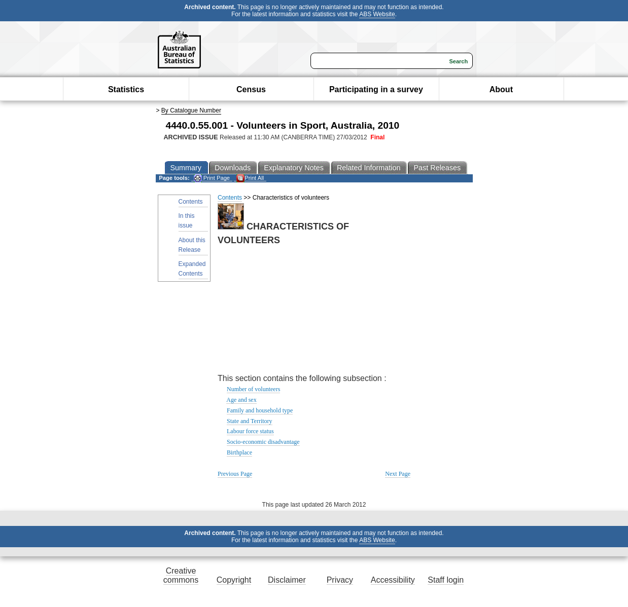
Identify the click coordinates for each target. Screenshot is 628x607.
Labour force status (250, 431)
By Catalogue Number (191, 110)
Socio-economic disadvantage (263, 441)
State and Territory (249, 421)
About (501, 89)
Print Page (212, 178)
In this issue (187, 220)
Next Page (397, 473)
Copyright (234, 580)
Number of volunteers (253, 389)
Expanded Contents (192, 268)
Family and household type (260, 410)
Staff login (446, 580)
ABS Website (377, 14)
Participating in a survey (376, 89)
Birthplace (239, 452)
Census (251, 89)
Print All (250, 178)
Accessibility (393, 580)
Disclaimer (287, 580)
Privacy (340, 580)
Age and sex (241, 399)
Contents (191, 201)
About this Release (192, 245)
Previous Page (235, 473)
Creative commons (180, 575)
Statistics (126, 89)
